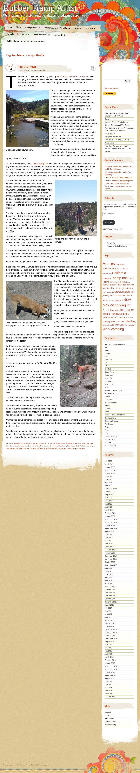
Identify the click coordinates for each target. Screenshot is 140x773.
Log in (107, 715)
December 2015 (111, 666)
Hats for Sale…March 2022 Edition (117, 140)
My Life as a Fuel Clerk (113, 390)
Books (107, 351)
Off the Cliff (27, 67)
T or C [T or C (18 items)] (115, 318)
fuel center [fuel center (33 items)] (108, 288)
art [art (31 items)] (118, 264)
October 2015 (110, 672)
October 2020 (110, 492)
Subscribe (108, 223)
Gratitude (108, 369)
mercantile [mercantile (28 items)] (127, 295)
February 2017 (110, 623)
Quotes (107, 409)
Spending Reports (111, 421)
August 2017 (109, 605)
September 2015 (111, 675)
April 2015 (108, 691)
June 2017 (108, 611)
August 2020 (109, 495)
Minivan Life (109, 384)
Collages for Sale (32, 27)
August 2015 (109, 678)
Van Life (108, 442)
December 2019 (111, 519)
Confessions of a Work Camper (58, 28)
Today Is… (109, 427)
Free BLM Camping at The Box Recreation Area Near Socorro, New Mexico (118, 148)
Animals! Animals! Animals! (23, 443)
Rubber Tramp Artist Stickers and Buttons (25, 41)
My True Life (109, 393)
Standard (92, 67)
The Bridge (109, 424)
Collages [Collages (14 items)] (127, 282)
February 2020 (110, 513)
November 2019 (111, 522)
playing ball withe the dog (48, 448)
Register (108, 712)
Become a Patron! (111, 88)
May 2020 (108, 504)
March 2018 (109, 584)
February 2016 (110, 660)
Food (106, 357)
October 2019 (110, 525)
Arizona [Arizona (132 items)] (109, 263)
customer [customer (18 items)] (113, 285)
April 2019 (108, 544)
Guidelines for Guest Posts (18, 34)
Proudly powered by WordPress (13, 765)
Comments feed (111, 722)
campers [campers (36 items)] (107, 278)
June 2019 (108, 538)
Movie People (110, 134)
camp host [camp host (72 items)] (120, 278)
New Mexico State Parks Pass (71, 76)
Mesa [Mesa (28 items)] (105, 300)
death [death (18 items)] (120, 285)
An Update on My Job (113, 137)
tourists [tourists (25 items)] (121, 317)
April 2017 (108, 617)
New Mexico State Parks (58, 446)
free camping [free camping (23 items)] (129, 285)
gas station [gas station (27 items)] (127, 288)
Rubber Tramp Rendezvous (115, 415)
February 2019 (110, 550)
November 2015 (111, 669)
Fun (106, 363)
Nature (107, 396)
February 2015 (110, 697)
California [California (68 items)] (119, 273)
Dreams (107, 354)
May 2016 (108, 651)
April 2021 (108, 486)
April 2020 (108, 507)
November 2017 (111, 596)
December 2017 (111, 593)
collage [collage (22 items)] (120, 282)
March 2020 (109, 510)
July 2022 (108, 461)
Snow (107, 119)
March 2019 (109, 547)
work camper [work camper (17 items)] (130, 325)
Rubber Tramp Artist (40, 7)
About (18, 27)
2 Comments (80, 448)
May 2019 (108, 541)
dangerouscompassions (113, 167)
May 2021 (108, 483)
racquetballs (62, 448)
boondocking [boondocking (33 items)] (110, 268)
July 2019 (108, 535)
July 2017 (108, 608)
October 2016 (110, 636)
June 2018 (108, 574)
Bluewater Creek (71, 443)
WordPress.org (110, 725)
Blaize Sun (42, 70)
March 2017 (109, 620)
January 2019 (110, 553)
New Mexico (44, 446)
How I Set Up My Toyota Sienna (116, 122)
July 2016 (108, 645)
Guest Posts (109, 372)
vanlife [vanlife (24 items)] (121, 325)
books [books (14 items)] (122, 264)
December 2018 (111, 556)
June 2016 (108, 648)
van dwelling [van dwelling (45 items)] (128, 321)
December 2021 (111, 470)
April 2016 (108, 654)
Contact (78, 28)
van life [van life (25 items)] (114, 325)
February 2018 (110, 587)
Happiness (109, 375)
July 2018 (108, 571)
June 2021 (108, 479)
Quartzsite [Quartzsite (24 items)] (115, 310)
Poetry (107, 406)
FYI (106, 366)
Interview (108, 381)
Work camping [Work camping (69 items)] (113, 329)
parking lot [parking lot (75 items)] (122, 305)
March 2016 (109, 657)
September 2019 (111, 528)
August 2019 (109, 531)
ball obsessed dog (59, 443)
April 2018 (108, 580)
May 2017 (108, 614)
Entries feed (109, 719)
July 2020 (108, 498)
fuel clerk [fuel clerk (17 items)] (118, 288)
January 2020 (110, 516)
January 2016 (110, 663)
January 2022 (110, 467)
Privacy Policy (60, 35)
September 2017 (111, 602)
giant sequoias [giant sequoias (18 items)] (108, 292)
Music (107, 387)
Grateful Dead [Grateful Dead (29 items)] (121, 291)
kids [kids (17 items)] (111, 296)
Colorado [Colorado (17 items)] (106, 285)
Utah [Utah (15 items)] (118, 321)
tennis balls (71, 448)
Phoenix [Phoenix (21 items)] (106, 310)
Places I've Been (38, 443)
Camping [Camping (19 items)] (113, 282)
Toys (106, 430)
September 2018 (111, 565)
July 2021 (108, 476)
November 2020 (111, 489)
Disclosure (90, 28)
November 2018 (111, 559)
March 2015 (109, 694)
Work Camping (110, 445)
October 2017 (110, 599)
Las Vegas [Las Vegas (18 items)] (117, 296)
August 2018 (109, 568)
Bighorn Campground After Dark (117, 125)
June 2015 (108, 685)
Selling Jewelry (110, 418)
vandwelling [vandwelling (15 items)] (107, 325)
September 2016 (111, 639)
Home (9, 27)
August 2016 (109, 642)
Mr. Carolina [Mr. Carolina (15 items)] (113, 300)
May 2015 (108, 688)
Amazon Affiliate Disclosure (117, 246)
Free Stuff (108, 360)
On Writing (108, 400)
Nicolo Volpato (43, 765)
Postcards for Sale (42, 34)
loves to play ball (40, 163)
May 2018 (108, 577)
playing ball (35, 448)
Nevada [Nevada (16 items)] (120, 300)
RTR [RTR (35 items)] (122, 310)
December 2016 (111, 629)
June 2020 (108, 501)
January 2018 (110, 590)
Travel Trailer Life (111, 436)
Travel (107, 433)
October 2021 (110, 473)
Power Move (109, 143)
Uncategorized (110, 439)
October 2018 (110, 562)
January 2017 (110, 626)
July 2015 (108, 682)
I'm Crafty (108, 378)
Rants (107, 412)
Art (106, 348)
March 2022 (109, 464)
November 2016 (111, 633)
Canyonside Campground (18, 446)
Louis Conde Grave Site (123, 178)
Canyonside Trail (33, 446)
